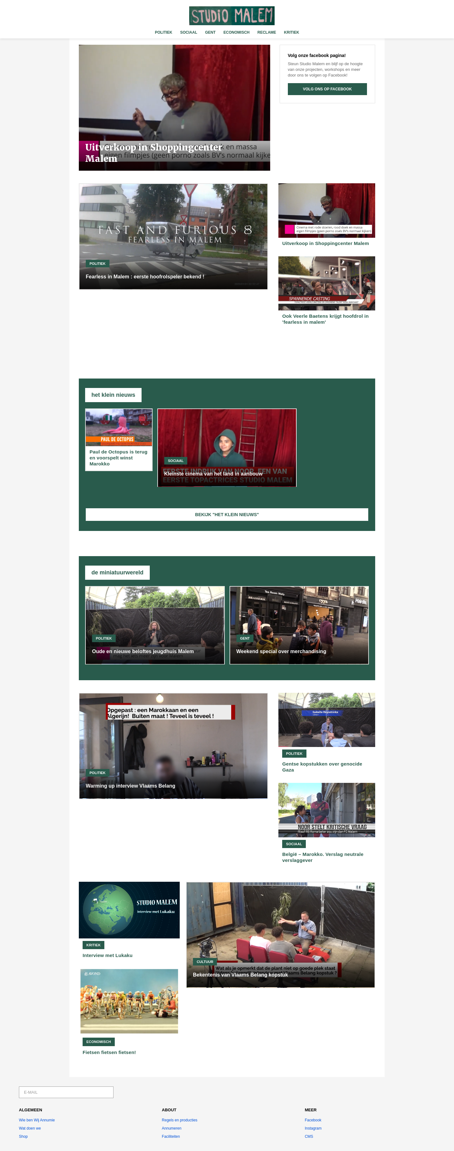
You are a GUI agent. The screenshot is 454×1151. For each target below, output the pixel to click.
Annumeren (171, 1128)
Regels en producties (179, 1120)
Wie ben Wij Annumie (37, 1120)
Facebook (313, 1120)
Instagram (313, 1128)
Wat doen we (30, 1128)
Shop (23, 1136)
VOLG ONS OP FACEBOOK (327, 89)
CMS (309, 1136)
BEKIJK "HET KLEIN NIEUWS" (227, 514)
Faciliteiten (171, 1136)
